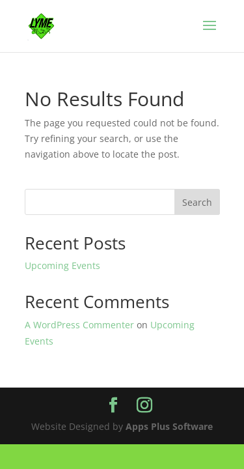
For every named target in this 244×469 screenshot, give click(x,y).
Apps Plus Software (169, 426)
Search (197, 202)
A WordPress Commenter (79, 325)
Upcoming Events (62, 265)
